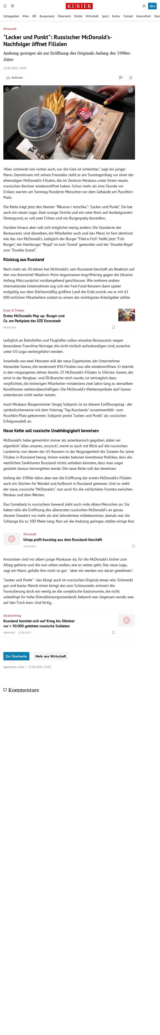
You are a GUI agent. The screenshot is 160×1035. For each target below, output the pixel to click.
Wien (25, 16)
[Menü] (5, 6)
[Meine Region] (12, 6)
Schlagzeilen (11, 16)
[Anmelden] (144, 6)
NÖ (34, 16)
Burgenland (47, 16)
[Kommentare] (121, 78)
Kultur (116, 16)
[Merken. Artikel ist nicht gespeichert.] (131, 78)
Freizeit (128, 16)
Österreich (64, 16)
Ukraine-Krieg (12, 615)
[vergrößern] (130, 90)
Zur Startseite (16, 656)
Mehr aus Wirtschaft (50, 656)
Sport (105, 16)
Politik (78, 16)
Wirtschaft (92, 16)
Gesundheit (143, 16)
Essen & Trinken (13, 310)
